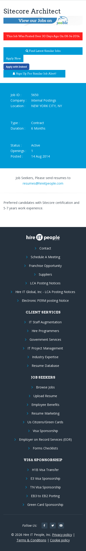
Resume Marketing (45, 413)
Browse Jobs (45, 387)
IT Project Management (45, 348)
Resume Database (45, 365)
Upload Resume (45, 396)
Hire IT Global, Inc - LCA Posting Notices (45, 292)
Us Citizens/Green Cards (45, 422)
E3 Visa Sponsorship (45, 478)
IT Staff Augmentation (45, 322)
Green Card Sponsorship (45, 504)
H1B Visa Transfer (45, 470)
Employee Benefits (45, 404)
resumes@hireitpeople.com (43, 183)
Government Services (45, 339)
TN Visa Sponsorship (45, 487)
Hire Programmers (45, 331)
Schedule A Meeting (45, 257)
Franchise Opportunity (45, 265)
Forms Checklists (45, 448)
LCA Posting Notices (45, 283)
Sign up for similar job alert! (34, 73)
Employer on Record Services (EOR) (45, 439)
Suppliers (45, 274)
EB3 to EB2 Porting (45, 496)
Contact (45, 248)
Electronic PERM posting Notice (45, 300)
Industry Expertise (45, 357)
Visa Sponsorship (45, 431)
